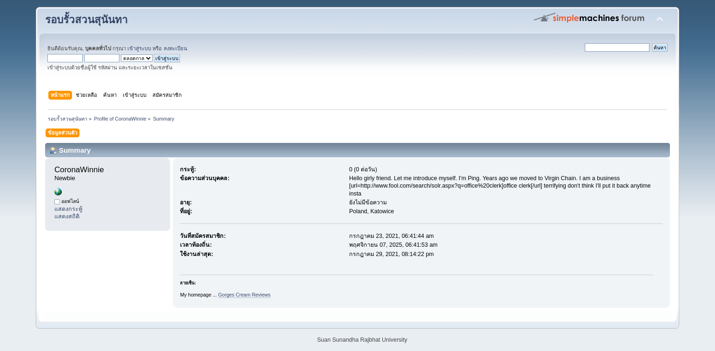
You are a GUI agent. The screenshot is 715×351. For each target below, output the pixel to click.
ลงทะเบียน (175, 48)
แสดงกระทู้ (68, 209)
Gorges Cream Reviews (244, 294)
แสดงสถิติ (66, 216)
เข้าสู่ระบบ (139, 48)
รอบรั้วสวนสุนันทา (86, 20)
